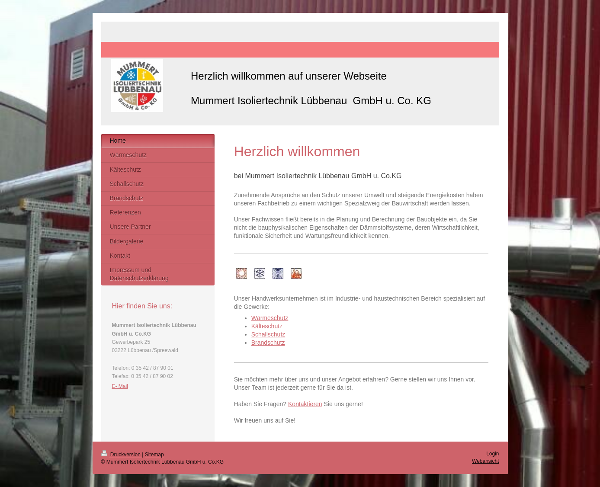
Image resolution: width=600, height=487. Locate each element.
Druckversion (121, 455)
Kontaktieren (305, 403)
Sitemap (154, 455)
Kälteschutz (266, 326)
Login (492, 454)
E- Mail (120, 386)
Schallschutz (268, 334)
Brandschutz (268, 342)
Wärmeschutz (270, 317)
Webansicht (485, 461)
